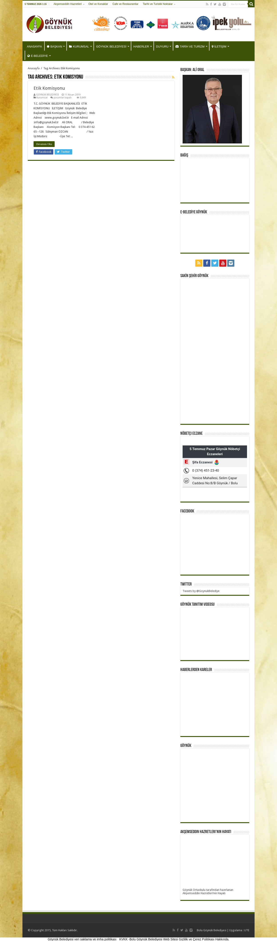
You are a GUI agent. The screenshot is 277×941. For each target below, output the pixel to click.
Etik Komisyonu (49, 88)
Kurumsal (42, 97)
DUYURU (162, 46)
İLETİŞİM (219, 46)
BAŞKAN (54, 46)
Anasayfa (34, 68)
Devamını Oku (44, 144)
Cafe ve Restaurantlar (125, 4)
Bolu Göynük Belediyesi (211, 930)
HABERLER (141, 46)
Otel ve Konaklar (98, 4)
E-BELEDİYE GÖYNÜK (193, 212)
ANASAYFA (34, 46)
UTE (246, 930)
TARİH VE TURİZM (189, 46)
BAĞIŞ (184, 155)
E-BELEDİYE (37, 56)
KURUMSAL (79, 46)
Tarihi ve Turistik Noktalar (158, 4)
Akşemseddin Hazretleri (68, 4)
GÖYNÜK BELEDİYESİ (111, 46)
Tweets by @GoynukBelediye (201, 591)
